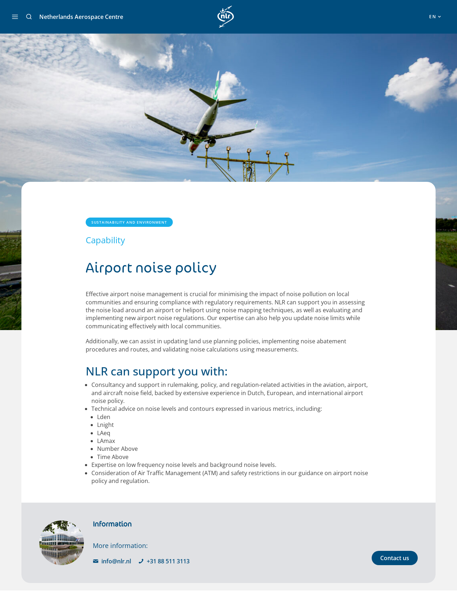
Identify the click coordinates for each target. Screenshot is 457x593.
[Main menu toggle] (15, 17)
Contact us (394, 558)
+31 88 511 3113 (164, 561)
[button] (29, 17)
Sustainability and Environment (129, 222)
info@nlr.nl (112, 561)
